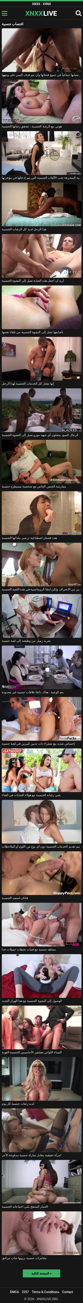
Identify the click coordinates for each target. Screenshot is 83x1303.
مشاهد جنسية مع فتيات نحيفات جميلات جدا (29, 949)
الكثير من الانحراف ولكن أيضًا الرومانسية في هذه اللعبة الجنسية (41, 589)
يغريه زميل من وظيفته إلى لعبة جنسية (26, 640)
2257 (25, 1292)
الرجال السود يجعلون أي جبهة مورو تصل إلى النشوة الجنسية (40, 435)
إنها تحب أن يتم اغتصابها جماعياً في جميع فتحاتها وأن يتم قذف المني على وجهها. (41, 75)
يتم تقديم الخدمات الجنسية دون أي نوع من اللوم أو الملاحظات (41, 846)
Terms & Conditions (45, 1292)
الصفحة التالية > (41, 1273)
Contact (67, 1292)
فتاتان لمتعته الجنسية (15, 898)
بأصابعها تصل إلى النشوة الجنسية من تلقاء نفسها (32, 332)
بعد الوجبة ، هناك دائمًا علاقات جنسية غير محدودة (33, 692)
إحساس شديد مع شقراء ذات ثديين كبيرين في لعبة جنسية (38, 743)
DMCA (14, 1292)
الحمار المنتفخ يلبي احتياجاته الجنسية (25, 1206)
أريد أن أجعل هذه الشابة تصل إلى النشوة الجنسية (33, 280)
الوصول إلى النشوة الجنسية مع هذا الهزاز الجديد (32, 1001)
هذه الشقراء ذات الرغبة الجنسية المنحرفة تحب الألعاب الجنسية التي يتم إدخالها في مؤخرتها (41, 177)
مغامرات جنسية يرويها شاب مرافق (24, 1258)
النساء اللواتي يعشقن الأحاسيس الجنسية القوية (32, 1052)
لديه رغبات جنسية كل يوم (18, 1103)
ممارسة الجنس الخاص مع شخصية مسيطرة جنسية (34, 486)
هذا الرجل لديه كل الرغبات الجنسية (24, 229)
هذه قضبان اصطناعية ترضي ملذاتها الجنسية (29, 538)
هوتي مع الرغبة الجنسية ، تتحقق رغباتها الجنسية (32, 126)
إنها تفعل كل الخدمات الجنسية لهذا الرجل (28, 383)
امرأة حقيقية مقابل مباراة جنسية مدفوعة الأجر (32, 1155)
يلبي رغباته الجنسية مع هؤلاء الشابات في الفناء (31, 795)
